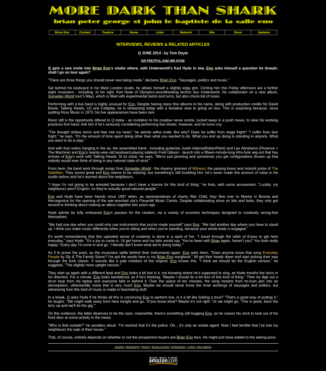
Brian (215, 241)
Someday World (61, 96)
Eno (209, 68)
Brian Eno (101, 68)
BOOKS (145, 347)
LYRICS (191, 347)
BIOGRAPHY (133, 347)
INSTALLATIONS (160, 347)
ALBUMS (119, 347)
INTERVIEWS (178, 347)
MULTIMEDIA (204, 347)
